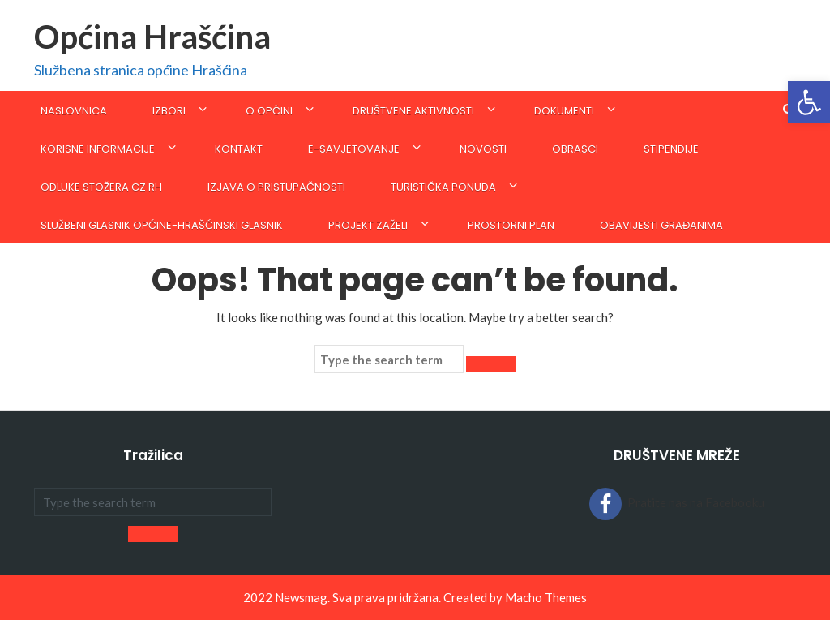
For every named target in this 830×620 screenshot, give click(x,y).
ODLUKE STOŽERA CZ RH (101, 187)
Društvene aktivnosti (413, 110)
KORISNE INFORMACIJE (98, 149)
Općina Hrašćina (152, 36)
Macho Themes (546, 597)
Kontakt (239, 149)
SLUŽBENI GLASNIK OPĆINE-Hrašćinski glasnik (162, 225)
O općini (269, 110)
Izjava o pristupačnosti (276, 187)
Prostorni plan (511, 225)
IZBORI (169, 110)
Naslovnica (74, 110)
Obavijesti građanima (661, 225)
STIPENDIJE (671, 149)
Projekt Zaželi (368, 225)
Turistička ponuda (443, 187)
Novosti (483, 149)
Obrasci (575, 149)
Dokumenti (564, 110)
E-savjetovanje (354, 149)
